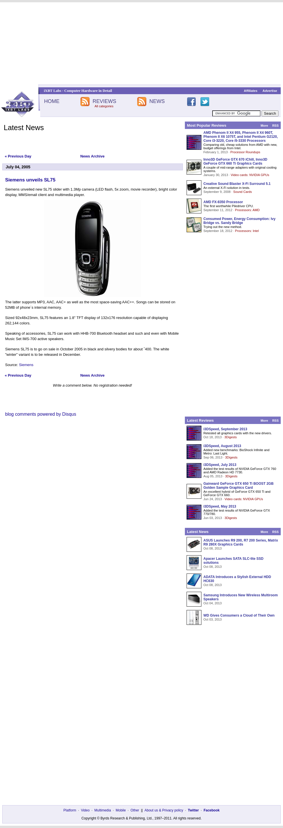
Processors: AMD (247, 210)
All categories (103, 106)
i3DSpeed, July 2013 (219, 465)
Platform (69, 810)
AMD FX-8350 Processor (223, 202)
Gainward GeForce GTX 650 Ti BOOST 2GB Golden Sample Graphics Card (238, 486)
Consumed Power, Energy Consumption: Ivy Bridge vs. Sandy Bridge (239, 221)
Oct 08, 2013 (212, 548)
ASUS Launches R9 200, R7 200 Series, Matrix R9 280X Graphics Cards (240, 542)
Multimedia (102, 810)
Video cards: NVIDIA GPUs (250, 175)
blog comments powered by (40, 414)
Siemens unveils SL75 (30, 180)
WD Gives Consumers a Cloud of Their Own (238, 615)
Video (85, 810)
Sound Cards (242, 191)
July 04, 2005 (18, 167)
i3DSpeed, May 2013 (219, 506)
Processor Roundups (245, 152)
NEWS (157, 101)
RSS (275, 125)
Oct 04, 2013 (212, 603)
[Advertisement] (141, 43)
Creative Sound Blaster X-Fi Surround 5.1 (236, 184)
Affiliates (250, 90)
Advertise (269, 90)
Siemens (26, 365)
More (264, 125)
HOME (51, 101)
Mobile (121, 810)
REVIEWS (104, 101)
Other (135, 810)
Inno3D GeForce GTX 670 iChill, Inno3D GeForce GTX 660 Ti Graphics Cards (235, 161)
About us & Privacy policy (163, 810)
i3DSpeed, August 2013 (222, 446)
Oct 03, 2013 (212, 619)
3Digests (230, 437)
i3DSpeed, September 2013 (225, 429)
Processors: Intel (247, 231)
